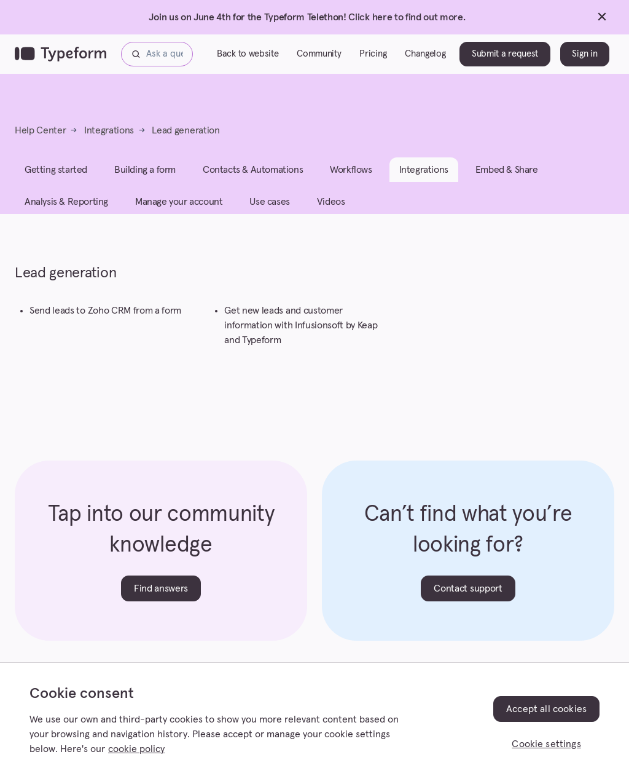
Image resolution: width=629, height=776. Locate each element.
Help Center (40, 130)
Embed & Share (506, 170)
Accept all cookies (546, 709)
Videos (331, 202)
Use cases (269, 202)
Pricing (372, 53)
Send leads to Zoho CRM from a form (105, 310)
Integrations (109, 130)
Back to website (247, 53)
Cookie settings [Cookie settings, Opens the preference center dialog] (546, 744)
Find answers (161, 588)
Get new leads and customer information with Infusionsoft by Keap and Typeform (300, 325)
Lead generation (185, 130)
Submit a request (505, 53)
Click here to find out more (405, 17)
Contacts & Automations (253, 170)
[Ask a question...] (157, 54)
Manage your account (178, 202)
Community (319, 53)
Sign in (584, 53)
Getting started (56, 170)
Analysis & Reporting (66, 202)
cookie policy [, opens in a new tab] (136, 749)
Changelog (425, 53)
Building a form (145, 170)
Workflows (351, 170)
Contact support (468, 588)
